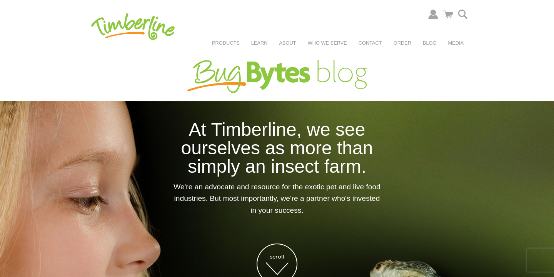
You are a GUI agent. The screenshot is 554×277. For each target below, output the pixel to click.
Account (433, 14)
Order (402, 43)
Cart (448, 14)
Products (226, 43)
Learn (259, 43)
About (287, 43)
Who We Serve (327, 43)
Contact (370, 43)
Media (456, 43)
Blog (430, 43)
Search (463, 14)
